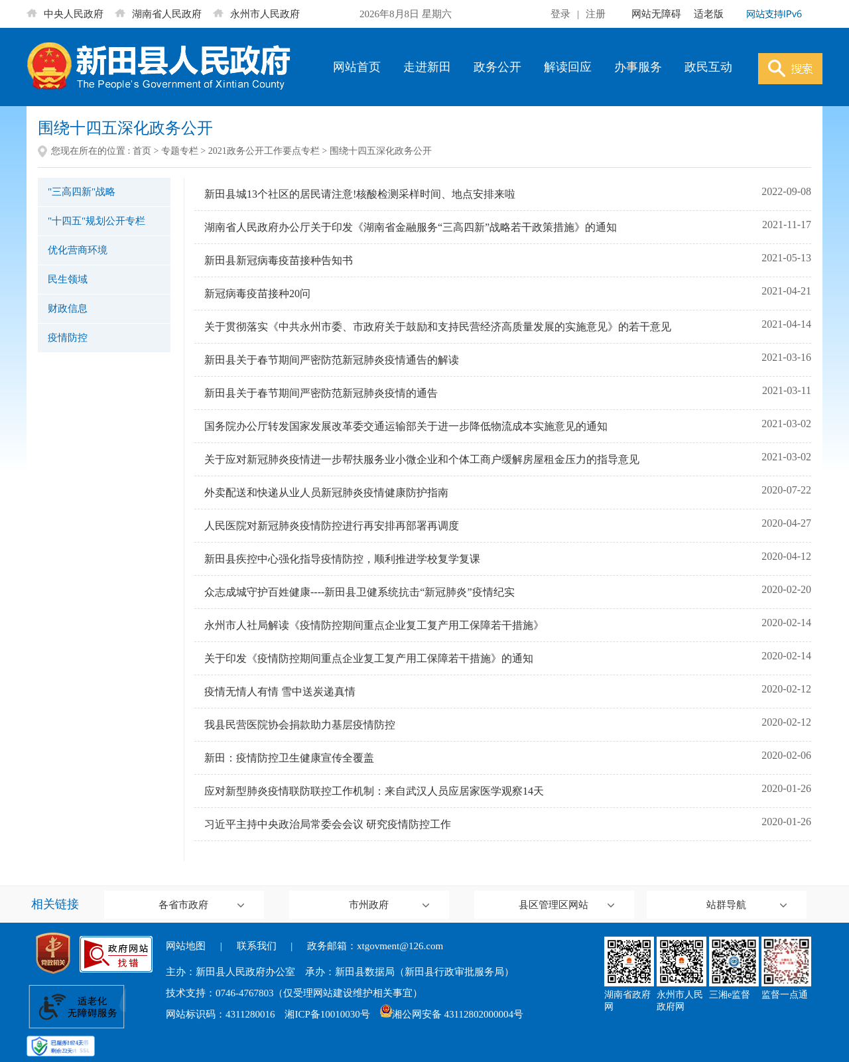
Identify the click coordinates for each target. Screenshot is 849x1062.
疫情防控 (68, 337)
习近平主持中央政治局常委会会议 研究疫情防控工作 (327, 824)
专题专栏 (179, 151)
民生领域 (68, 279)
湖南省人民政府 (158, 14)
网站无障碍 (656, 14)
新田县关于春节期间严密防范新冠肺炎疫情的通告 (321, 393)
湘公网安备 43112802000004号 (451, 1014)
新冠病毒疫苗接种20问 (257, 293)
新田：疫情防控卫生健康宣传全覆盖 (289, 757)
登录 (560, 14)
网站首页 (357, 67)
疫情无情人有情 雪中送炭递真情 (280, 691)
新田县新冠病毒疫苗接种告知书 (278, 260)
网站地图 (186, 946)
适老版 (709, 14)
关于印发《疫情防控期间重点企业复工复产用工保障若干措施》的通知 (368, 658)
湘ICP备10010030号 (327, 1014)
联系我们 (257, 946)
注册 (596, 14)
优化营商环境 (77, 250)
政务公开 (497, 67)
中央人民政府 (65, 14)
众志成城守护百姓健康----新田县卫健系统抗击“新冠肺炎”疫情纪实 (359, 592)
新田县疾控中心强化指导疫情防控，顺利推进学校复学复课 (342, 558)
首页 (142, 151)
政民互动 (708, 67)
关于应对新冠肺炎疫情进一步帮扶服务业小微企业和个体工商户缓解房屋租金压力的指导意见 (421, 459)
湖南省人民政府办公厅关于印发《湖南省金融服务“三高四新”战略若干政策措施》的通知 (410, 227)
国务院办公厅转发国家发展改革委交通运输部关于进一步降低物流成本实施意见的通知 (406, 426)
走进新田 (427, 67)
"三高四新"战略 (81, 191)
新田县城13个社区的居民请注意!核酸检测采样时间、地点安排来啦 (359, 194)
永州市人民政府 (256, 14)
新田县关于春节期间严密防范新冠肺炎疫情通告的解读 (331, 359)
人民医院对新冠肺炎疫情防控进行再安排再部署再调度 (331, 525)
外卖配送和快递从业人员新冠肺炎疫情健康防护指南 (326, 492)
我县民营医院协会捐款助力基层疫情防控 (299, 724)
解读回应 (568, 67)
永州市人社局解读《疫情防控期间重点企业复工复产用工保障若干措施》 (374, 625)
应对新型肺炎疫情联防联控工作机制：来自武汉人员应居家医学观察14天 (374, 791)
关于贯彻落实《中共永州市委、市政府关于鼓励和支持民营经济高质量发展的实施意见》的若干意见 (437, 326)
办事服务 (638, 67)
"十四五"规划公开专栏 (96, 221)
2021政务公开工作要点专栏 (264, 151)
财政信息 (68, 308)
